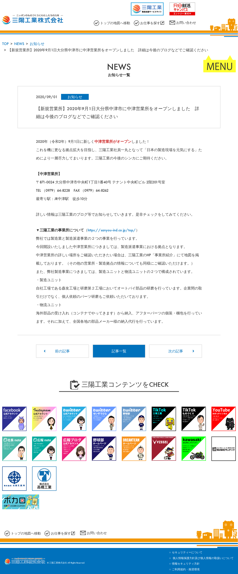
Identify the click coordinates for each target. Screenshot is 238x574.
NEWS (19, 43)
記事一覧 (119, 351)
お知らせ (37, 43)
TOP (5, 43)
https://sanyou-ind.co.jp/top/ (112, 230)
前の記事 (62, 351)
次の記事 (175, 351)
